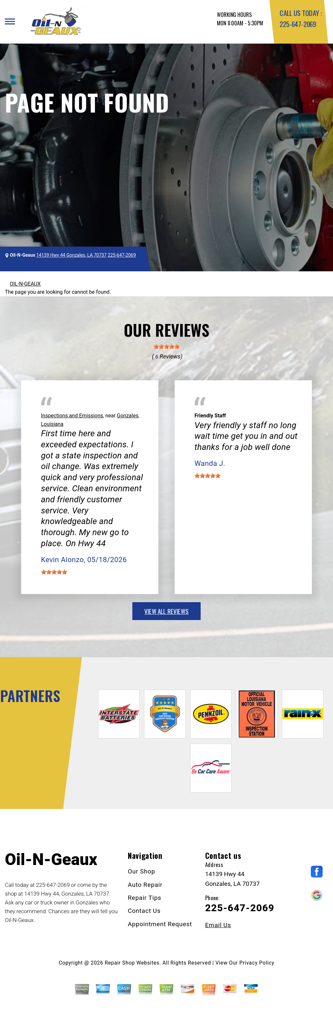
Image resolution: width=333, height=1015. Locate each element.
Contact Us (144, 910)
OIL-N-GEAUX (25, 284)
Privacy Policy (256, 963)
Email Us (218, 925)
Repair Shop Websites (132, 963)
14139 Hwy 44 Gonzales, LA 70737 (71, 255)
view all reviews (166, 611)
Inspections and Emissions (72, 416)
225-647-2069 (298, 24)
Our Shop (141, 871)
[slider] (166, 346)
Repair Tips (144, 897)
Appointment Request (160, 924)
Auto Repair (145, 884)
